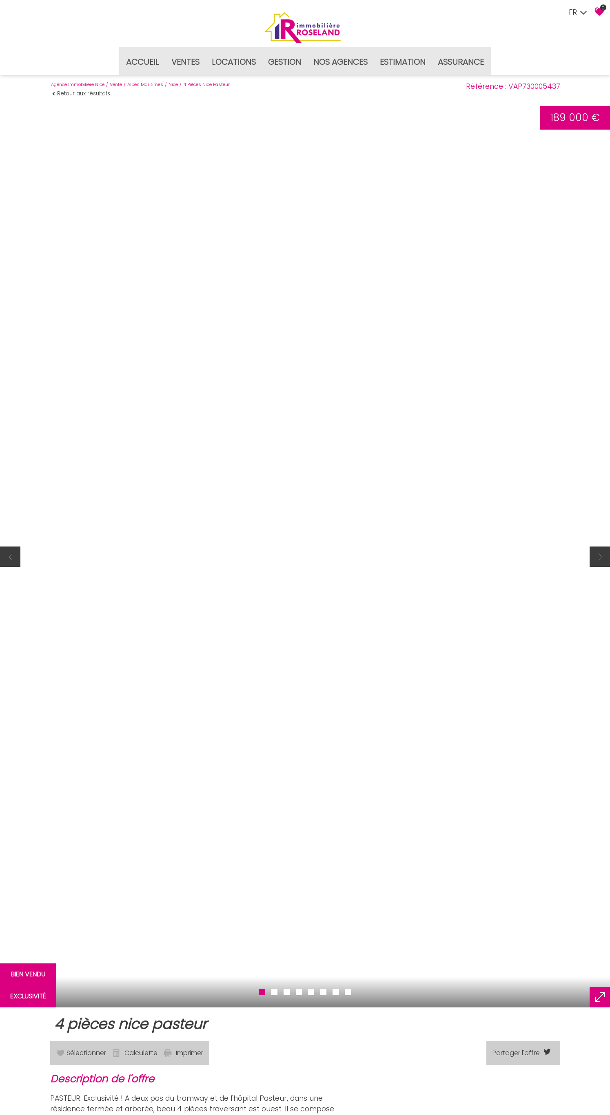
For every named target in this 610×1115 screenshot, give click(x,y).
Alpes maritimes (145, 80)
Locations (234, 58)
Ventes (185, 58)
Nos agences (340, 58)
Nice (173, 80)
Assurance (461, 58)
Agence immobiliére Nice (77, 80)
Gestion (284, 58)
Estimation (403, 58)
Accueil (142, 58)
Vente (116, 80)
